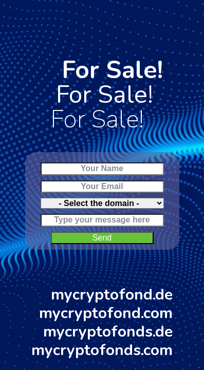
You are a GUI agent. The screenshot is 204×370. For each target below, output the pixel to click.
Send (102, 237)
